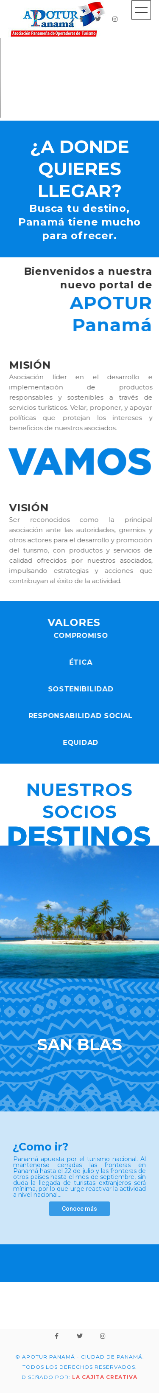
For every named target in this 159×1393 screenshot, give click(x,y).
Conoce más (79, 1208)
